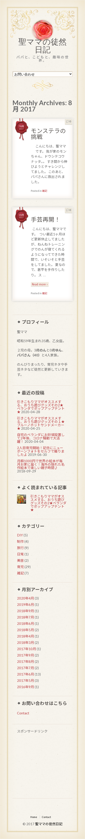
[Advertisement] (42, 766)
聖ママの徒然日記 (42, 47)
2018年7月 (25, 617)
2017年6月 (25, 674)
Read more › (40, 284)
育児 (20, 567)
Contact (23, 713)
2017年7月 (25, 668)
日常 (20, 554)
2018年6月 (25, 623)
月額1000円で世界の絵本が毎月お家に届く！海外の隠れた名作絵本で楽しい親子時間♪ (41, 464)
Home (33, 816)
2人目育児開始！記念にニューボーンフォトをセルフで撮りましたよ (40, 451)
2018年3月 (25, 642)
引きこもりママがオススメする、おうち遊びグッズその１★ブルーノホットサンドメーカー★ (41, 423)
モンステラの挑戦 (48, 133)
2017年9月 (25, 655)
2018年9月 (25, 611)
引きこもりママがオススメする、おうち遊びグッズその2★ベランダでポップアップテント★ (41, 407)
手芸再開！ (45, 219)
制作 (20, 541)
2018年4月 (25, 636)
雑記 (44, 190)
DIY (20, 535)
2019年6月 (25, 604)
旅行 (20, 548)
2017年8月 (25, 661)
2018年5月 (25, 630)
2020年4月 (25, 598)
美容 (20, 560)
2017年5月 (25, 680)
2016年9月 (25, 687)
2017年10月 (26, 649)
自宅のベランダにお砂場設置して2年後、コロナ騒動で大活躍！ (41, 438)
